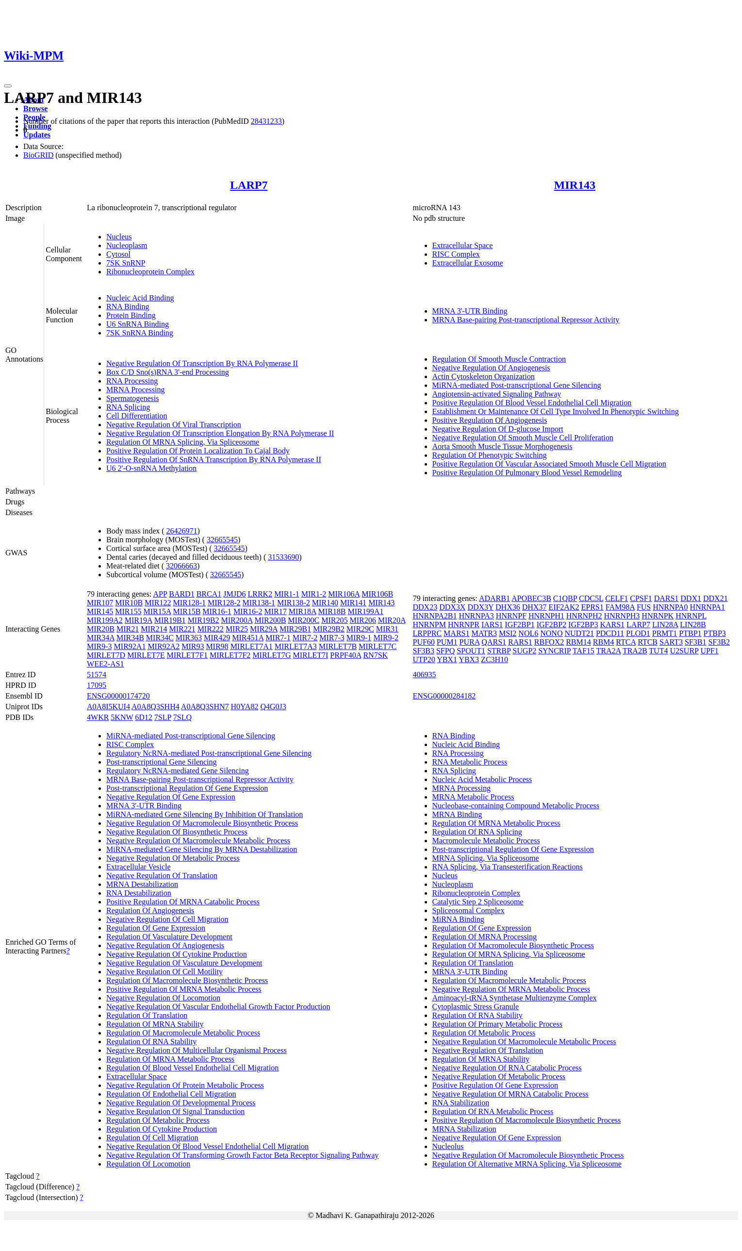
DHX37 (534, 607)
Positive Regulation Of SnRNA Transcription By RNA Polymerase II (213, 459)
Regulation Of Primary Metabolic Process (497, 1024)
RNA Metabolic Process (470, 762)
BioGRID (38, 155)
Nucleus (119, 237)
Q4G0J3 (273, 706)
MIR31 (387, 629)
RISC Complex (456, 254)
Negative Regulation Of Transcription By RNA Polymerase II (202, 363)
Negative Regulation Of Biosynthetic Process (176, 832)
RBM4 (603, 642)
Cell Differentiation (136, 416)
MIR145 (100, 611)
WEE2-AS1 (105, 664)
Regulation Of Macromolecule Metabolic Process (183, 1033)
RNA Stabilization (461, 1103)
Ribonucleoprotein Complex (150, 271)
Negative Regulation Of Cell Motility (164, 971)
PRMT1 (664, 633)
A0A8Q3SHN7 (205, 706)
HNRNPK (658, 616)
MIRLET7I (310, 655)
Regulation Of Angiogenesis (150, 910)
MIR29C (360, 629)
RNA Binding (127, 306)
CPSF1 (641, 598)
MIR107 (100, 603)
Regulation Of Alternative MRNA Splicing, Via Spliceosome (527, 1164)
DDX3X (452, 607)
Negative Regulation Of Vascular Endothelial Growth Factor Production (218, 1006)
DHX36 (507, 607)
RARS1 (520, 642)
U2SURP (684, 651)
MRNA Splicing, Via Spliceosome (485, 858)
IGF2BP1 (519, 624)
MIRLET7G (271, 655)
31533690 (283, 557)
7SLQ (182, 717)
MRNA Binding (457, 814)
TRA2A (608, 651)
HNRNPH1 (546, 616)
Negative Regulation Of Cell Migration (167, 919)
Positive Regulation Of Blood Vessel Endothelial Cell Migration (532, 403)
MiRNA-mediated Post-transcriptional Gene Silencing (516, 385)
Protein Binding (131, 315)
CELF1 (616, 598)
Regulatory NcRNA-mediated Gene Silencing (177, 771)
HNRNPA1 (707, 607)
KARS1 (612, 624)
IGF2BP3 (583, 624)
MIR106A (344, 594)
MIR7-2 (305, 638)
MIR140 (325, 603)
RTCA (626, 642)
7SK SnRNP (125, 263)
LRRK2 (259, 594)
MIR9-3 (99, 646)
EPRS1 (592, 607)
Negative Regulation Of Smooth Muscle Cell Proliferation (522, 438)
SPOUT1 (471, 651)
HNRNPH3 (622, 616)
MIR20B (101, 629)
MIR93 (192, 646)
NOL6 (528, 633)
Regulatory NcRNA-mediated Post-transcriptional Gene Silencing (209, 753)
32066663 (181, 566)
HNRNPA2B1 (435, 616)
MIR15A (157, 611)
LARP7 (248, 185)
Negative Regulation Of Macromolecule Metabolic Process (198, 840)
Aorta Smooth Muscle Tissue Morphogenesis (502, 446)
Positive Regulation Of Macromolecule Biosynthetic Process (526, 1120)
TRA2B (635, 651)
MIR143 (574, 185)
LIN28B (693, 624)
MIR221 (182, 629)
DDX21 (715, 598)
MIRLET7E (146, 655)
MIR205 (334, 620)
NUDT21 (579, 633)
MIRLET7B (338, 646)
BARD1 (181, 594)
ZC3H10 (494, 659)
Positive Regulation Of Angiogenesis (489, 420)
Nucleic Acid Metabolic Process (482, 779)
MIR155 (128, 611)
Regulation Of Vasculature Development (169, 937)
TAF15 (583, 651)
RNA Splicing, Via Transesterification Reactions (507, 867)
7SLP (162, 717)
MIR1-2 (314, 594)
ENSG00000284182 (444, 696)
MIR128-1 (189, 603)
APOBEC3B (531, 598)
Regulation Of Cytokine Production (161, 1129)
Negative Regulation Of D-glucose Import (497, 429)
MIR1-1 (286, 594)
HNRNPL (691, 616)
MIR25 (237, 629)
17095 (96, 685)
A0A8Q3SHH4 (156, 706)
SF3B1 (695, 642)
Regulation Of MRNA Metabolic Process (170, 1059)
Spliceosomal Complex (468, 910)
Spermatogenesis (132, 398)
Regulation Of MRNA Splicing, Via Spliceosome (182, 442)
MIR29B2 (329, 629)
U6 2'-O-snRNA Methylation (151, 468)
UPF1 (709, 651)
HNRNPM (429, 624)
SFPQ (445, 651)
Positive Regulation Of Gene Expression (495, 1085)
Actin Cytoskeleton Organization (483, 376)
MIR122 (158, 603)
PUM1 (447, 642)
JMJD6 (234, 594)
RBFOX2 (549, 642)
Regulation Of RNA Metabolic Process (493, 1111)
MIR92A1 (130, 646)
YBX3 (469, 659)
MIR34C (160, 638)
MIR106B (377, 594)
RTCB (648, 642)
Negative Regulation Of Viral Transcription (173, 424)
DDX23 (425, 607)
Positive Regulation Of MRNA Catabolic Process (183, 902)
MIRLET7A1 (252, 646)
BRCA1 (209, 594)
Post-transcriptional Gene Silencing (161, 762)
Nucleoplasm (126, 245)
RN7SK (375, 655)
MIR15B (186, 611)
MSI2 (507, 633)
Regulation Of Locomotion (148, 1164)
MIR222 (211, 629)
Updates (36, 135)
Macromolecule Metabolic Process (486, 840)
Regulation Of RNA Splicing (477, 832)
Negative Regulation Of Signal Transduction (175, 1111)
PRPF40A (345, 655)
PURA (470, 642)
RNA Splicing (128, 407)
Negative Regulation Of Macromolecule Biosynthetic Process (202, 823)
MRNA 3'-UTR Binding (470, 311)
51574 (96, 674)
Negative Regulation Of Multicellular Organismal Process (196, 1050)
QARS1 (493, 642)
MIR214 (154, 629)
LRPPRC (427, 633)
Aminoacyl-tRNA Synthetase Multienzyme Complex (514, 998)
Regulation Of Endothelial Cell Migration (171, 1094)
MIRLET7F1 (186, 655)
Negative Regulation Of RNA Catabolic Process (507, 1068)
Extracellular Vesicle (138, 867)
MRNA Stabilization (464, 1129)
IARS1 (492, 624)
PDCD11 (610, 633)
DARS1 (666, 598)
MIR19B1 (170, 620)
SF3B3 (423, 651)
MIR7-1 (278, 638)
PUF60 (424, 642)
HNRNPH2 (584, 616)
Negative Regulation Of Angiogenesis (491, 368)
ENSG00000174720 (118, 696)
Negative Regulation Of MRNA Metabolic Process (511, 989)
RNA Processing (132, 381)
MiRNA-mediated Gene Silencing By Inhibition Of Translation (204, 814)
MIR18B (332, 611)
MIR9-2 (385, 638)
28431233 (266, 121)
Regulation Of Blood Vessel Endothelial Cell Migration (192, 1068)
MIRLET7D (106, 655)
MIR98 (217, 646)
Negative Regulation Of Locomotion (163, 998)
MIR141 (353, 603)
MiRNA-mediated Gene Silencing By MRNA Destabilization (201, 849)
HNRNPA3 (476, 616)
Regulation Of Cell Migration (152, 1138)
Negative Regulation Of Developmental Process (180, 1103)
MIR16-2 (248, 611)
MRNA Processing (135, 389)
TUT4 (658, 651)
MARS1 (456, 633)
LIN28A (665, 624)
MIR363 (189, 638)
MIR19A (138, 620)
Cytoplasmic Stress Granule (475, 1006)
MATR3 (483, 633)
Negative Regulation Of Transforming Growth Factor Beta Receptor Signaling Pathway (242, 1155)
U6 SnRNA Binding (137, 324)
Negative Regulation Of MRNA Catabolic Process (510, 1094)
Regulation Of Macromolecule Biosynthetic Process (187, 980)
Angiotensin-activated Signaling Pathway (496, 394)
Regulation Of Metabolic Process (158, 1120)
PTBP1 (690, 633)
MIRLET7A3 (296, 646)
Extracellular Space (462, 245)
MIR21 (127, 629)
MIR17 (275, 611)
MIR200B (270, 620)
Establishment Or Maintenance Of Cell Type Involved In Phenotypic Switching (555, 411)
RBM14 (578, 642)
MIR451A (248, 638)
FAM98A (620, 607)
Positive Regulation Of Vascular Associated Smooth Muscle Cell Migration (549, 464)
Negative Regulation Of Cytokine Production (176, 954)
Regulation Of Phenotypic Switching (489, 455)
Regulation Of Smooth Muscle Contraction (499, 359)
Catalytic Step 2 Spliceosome (478, 902)
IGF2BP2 (551, 624)
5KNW (122, 717)
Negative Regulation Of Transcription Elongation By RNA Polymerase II (220, 433)
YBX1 (447, 659)
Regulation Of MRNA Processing (484, 937)
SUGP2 (524, 651)
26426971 (182, 531)
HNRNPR (463, 624)
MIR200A (237, 620)
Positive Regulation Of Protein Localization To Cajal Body (198, 451)
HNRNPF (511, 616)
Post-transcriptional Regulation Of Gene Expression (187, 788)
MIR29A (264, 629)
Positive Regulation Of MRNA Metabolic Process (184, 989)
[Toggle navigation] (8, 85)
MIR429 (217, 638)
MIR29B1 (295, 629)
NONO (551, 633)
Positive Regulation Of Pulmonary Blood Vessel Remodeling (527, 472)
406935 (424, 674)
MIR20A (392, 620)
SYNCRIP (554, 651)
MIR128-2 (224, 603)
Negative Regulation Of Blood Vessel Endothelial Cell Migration (207, 1146)
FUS (644, 607)
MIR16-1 (216, 611)
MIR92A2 (164, 646)
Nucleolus (448, 1146)
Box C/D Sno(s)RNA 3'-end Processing (167, 372)
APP (160, 594)
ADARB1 (494, 598)
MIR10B (129, 603)
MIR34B (130, 638)
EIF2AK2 (563, 607)
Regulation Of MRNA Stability (154, 1024)
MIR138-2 (293, 603)
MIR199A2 (105, 620)
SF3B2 (718, 642)
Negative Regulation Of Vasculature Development (184, 963)
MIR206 (362, 620)
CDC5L (591, 598)
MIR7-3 (332, 638)
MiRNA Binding (458, 919)
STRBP (499, 651)
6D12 (143, 717)
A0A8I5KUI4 (108, 706)
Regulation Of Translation (146, 1015)
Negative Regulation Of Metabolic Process (173, 858)
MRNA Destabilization (142, 884)
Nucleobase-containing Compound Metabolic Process (515, 805)
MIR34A (101, 638)
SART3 (671, 642)
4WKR (98, 717)
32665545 (222, 539)
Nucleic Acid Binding (140, 298)
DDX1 (690, 598)
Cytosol (118, 254)
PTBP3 (715, 633)
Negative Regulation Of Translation (161, 875)
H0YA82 (245, 706)
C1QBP (565, 598)
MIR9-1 (359, 638)
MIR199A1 (365, 611)
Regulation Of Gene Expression (155, 928)
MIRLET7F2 (230, 655)
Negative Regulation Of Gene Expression (170, 797)
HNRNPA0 (670, 607)
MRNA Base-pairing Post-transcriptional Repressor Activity (526, 320)
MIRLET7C (377, 646)
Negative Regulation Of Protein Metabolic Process (185, 1085)
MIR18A (302, 611)
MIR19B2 (203, 620)
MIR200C (303, 620)
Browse (35, 108)
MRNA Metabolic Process (473, 797)
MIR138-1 (259, 603)
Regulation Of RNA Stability (151, 1041)
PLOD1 (638, 633)
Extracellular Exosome (467, 263)
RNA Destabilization (138, 893)
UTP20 (424, 659)
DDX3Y (480, 607)
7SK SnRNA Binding (139, 333)
